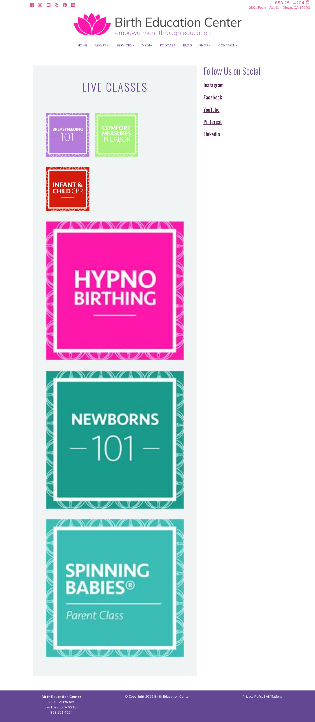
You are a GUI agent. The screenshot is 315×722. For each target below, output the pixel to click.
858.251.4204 (292, 2)
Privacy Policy (252, 696)
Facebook (212, 97)
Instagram (213, 85)
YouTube (211, 109)
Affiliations (274, 696)
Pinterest (212, 122)
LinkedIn (211, 134)
